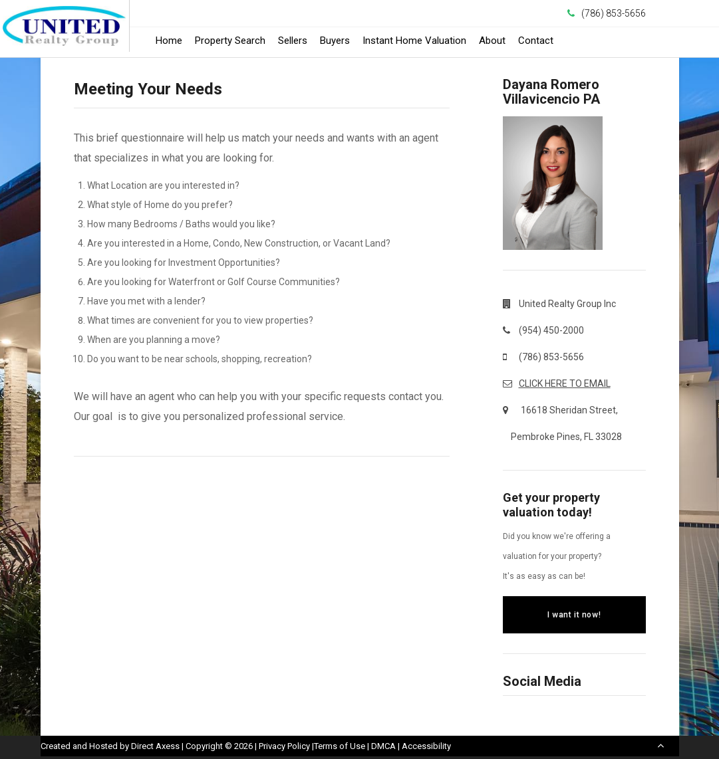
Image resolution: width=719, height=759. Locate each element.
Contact (535, 41)
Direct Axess (155, 746)
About (492, 41)
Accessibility (426, 746)
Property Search (230, 41)
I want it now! (574, 614)
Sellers (292, 41)
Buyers (335, 41)
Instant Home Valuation (414, 41)
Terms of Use (339, 746)
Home (169, 41)
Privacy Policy (284, 746)
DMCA (383, 746)
